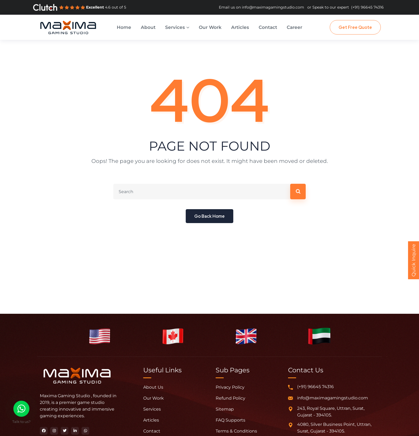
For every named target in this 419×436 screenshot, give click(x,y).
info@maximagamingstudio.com (273, 7)
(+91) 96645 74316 (367, 7)
